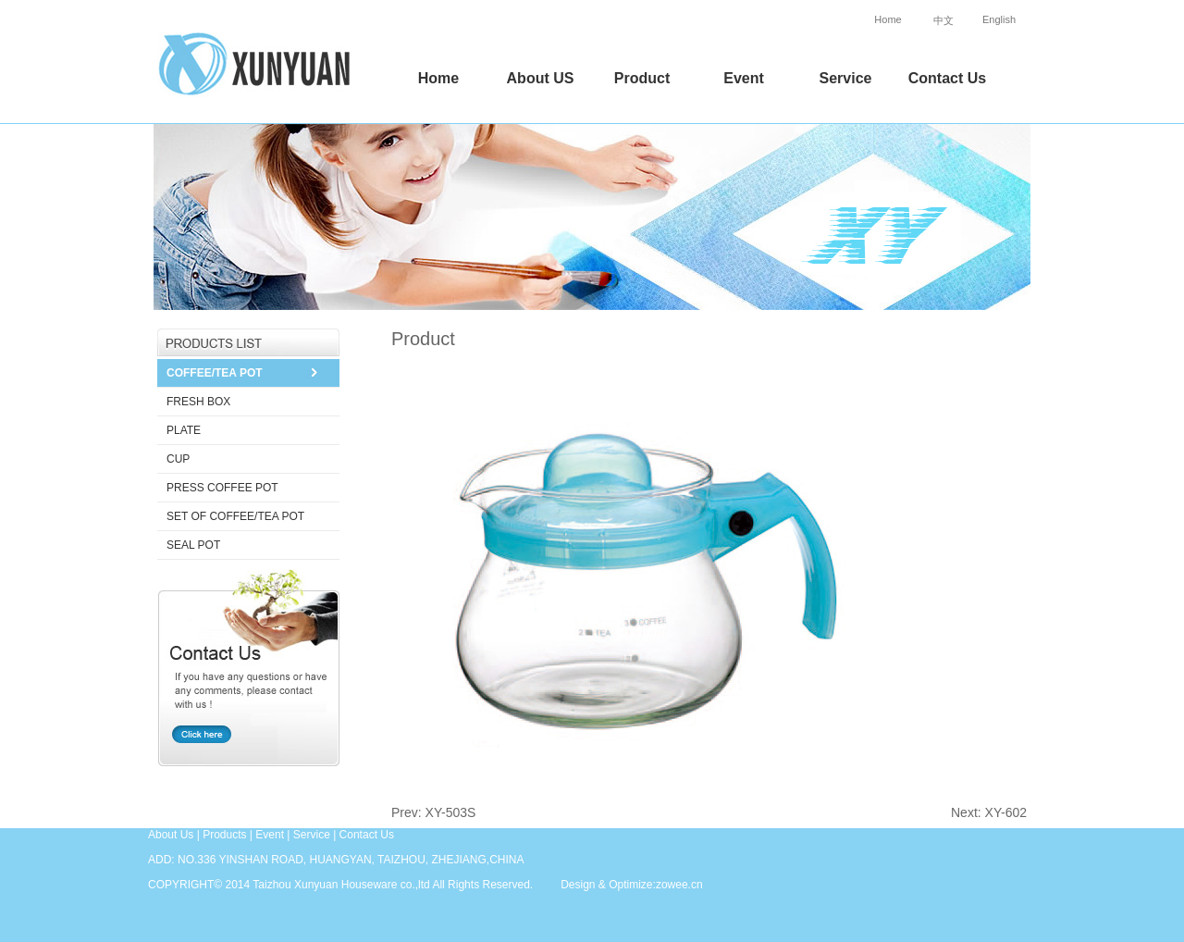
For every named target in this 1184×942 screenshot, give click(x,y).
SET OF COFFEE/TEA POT (235, 516)
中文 (943, 20)
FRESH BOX (198, 401)
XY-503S (451, 812)
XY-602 (1006, 812)
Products (224, 834)
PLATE (183, 430)
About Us (170, 834)
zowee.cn (679, 884)
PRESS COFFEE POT (222, 487)
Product (642, 78)
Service (846, 78)
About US (540, 78)
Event (743, 78)
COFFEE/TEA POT (214, 372)
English (999, 19)
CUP (178, 458)
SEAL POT (193, 545)
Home (887, 19)
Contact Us (947, 78)
